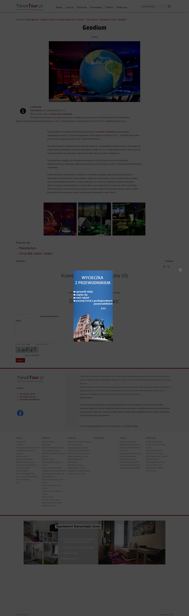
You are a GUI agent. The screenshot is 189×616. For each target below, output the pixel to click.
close (112, 233)
